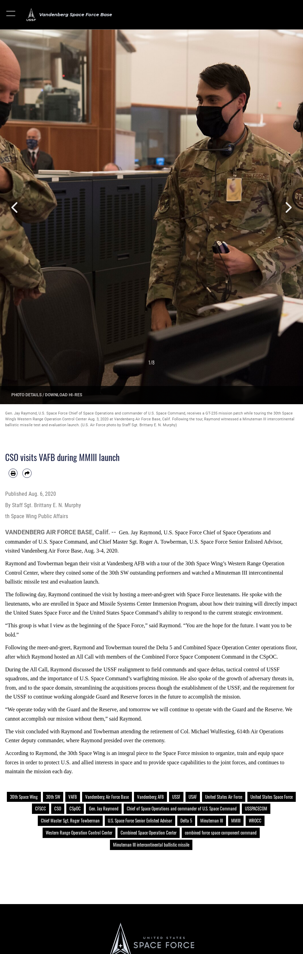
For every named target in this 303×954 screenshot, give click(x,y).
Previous (15, 207)
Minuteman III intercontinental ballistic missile (151, 844)
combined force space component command (221, 832)
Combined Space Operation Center (149, 832)
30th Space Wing (24, 796)
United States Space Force (271, 796)
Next (288, 207)
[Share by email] (26, 473)
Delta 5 (186, 820)
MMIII (235, 820)
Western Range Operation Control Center (79, 832)
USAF (193, 796)
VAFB (72, 796)
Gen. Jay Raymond (104, 808)
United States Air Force (223, 796)
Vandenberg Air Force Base (107, 796)
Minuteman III (211, 820)
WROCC (255, 820)
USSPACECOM (256, 808)
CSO (57, 808)
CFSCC (40, 808)
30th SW (53, 796)
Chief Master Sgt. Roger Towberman (70, 820)
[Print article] (13, 473)
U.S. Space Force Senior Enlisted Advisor (140, 820)
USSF (176, 796)
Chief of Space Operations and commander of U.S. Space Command (182, 808)
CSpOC (75, 808)
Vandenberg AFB (150, 796)
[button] (11, 14)
